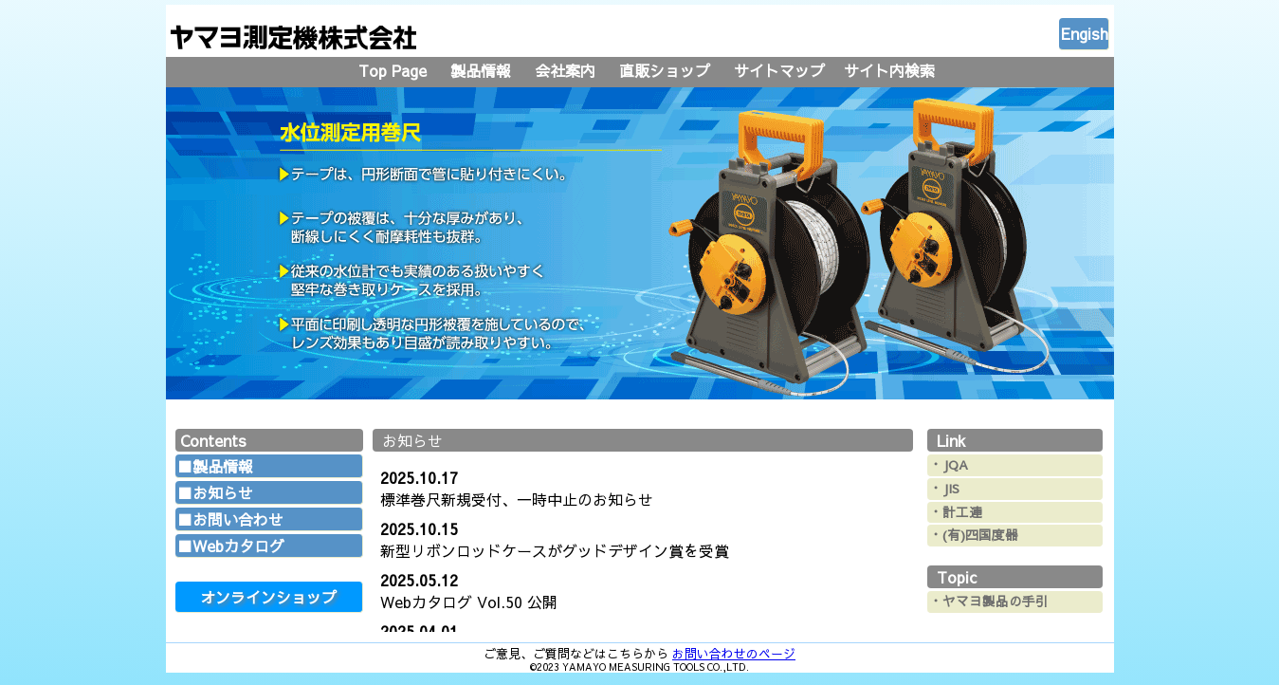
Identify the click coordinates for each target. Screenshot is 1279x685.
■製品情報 (215, 465)
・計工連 (955, 512)
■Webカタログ (230, 545)
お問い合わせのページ (733, 653)
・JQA (948, 464)
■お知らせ (215, 492)
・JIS (944, 488)
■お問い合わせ (230, 519)
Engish (1084, 33)
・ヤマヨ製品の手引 (989, 601)
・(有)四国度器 (973, 535)
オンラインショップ (268, 596)
